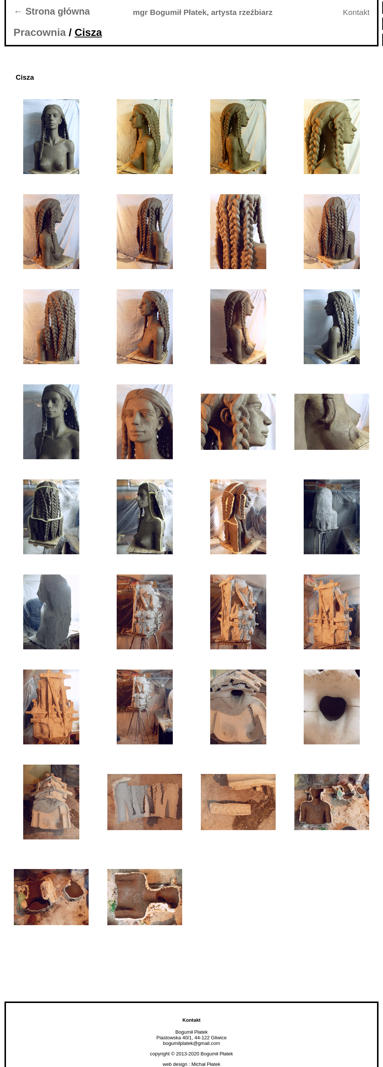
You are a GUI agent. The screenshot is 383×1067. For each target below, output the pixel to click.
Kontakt (356, 12)
